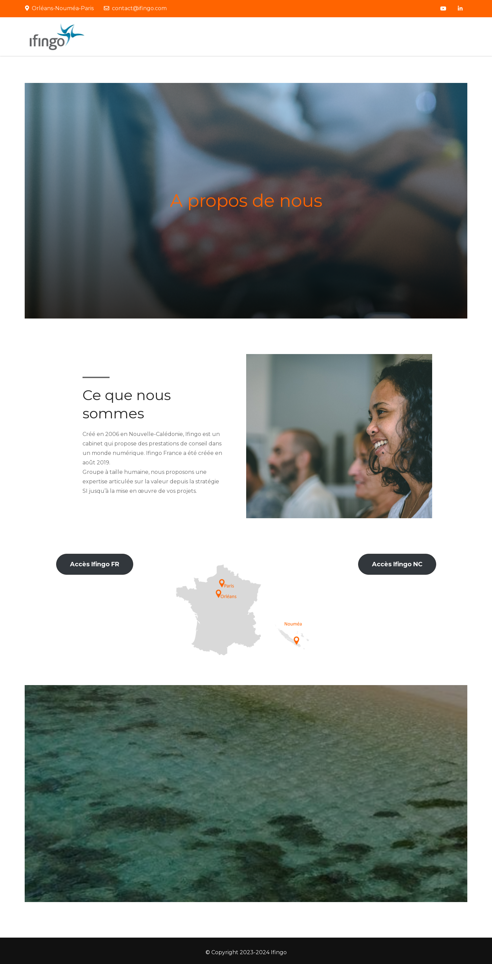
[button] (94, 564)
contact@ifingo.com (135, 8)
